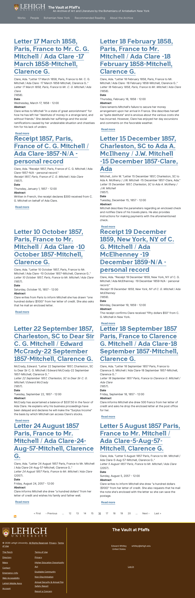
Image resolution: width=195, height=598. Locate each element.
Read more (22, 133)
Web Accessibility (11, 578)
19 (121, 513)
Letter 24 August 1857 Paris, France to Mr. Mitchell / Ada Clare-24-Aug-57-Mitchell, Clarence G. (54, 441)
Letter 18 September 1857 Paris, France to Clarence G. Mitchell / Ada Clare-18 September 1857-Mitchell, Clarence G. (139, 344)
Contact (6, 567)
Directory (6, 557)
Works (21, 18)
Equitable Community (45, 571)
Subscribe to (15, 516)
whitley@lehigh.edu (141, 545)
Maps (5, 562)
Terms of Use (41, 552)
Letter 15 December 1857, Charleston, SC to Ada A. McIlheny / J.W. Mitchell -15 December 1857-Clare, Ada (139, 154)
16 (99, 513)
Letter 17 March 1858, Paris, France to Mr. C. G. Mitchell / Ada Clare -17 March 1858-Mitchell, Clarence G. (51, 57)
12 (70, 513)
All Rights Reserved (38, 542)
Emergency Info (10, 572)
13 (77, 513)
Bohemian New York (57, 18)
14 (85, 513)
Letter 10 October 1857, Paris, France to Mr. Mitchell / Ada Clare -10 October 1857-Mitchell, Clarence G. (49, 247)
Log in (131, 566)
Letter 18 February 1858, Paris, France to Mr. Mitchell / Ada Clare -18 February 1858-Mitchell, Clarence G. (136, 57)
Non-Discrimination (44, 576)
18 (114, 513)
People (34, 18)
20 (129, 513)
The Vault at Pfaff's (31, 7)
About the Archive (121, 18)
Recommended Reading (90, 18)
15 (92, 513)
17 (107, 513)
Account (6, 588)
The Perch (7, 552)
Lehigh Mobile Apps (12, 583)
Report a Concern (43, 591)
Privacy (53, 542)
